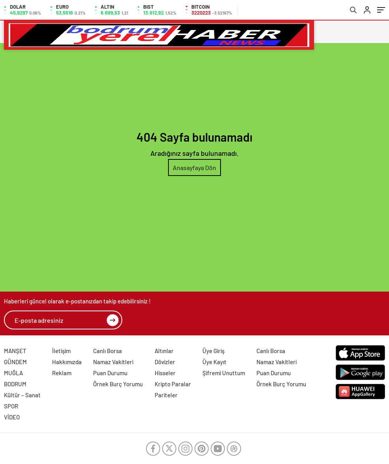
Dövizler (165, 361)
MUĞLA (13, 372)
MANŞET (15, 350)
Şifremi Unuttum (223, 372)
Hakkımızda (67, 361)
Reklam (61, 372)
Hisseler (165, 372)
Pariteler (166, 395)
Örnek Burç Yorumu (118, 383)
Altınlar (164, 350)
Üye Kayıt (214, 361)
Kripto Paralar (173, 383)
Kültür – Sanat (22, 395)
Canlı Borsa (107, 350)
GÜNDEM (15, 361)
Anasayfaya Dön (194, 167)
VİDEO (12, 417)
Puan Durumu (110, 372)
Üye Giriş (213, 350)
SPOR (11, 406)
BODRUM (15, 383)
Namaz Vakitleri (113, 361)
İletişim (61, 350)
